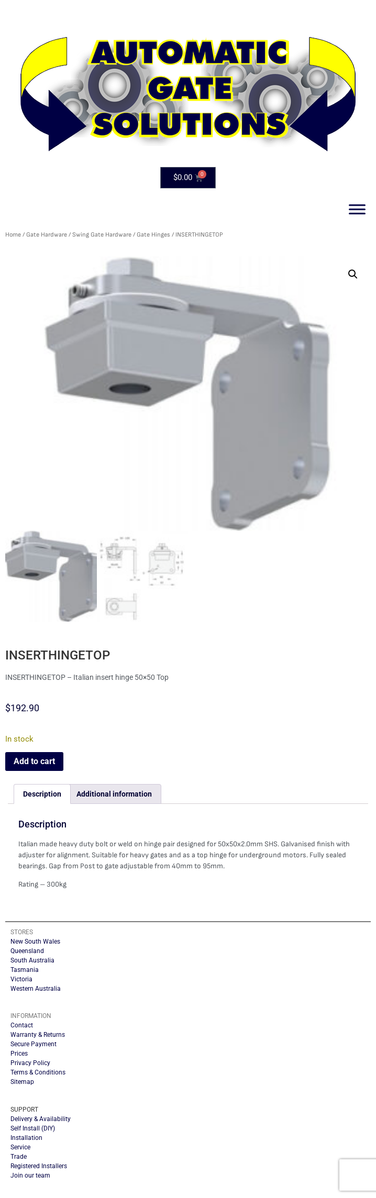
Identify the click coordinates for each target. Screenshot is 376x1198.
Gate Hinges (153, 235)
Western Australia (35, 988)
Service (20, 1147)
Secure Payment (33, 1044)
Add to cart (34, 761)
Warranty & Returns (37, 1034)
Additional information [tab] (114, 794)
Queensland (27, 951)
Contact (21, 1025)
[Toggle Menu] (357, 209)
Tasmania (24, 969)
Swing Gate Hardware (101, 235)
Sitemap (22, 1081)
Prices (19, 1053)
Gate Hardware (46, 235)
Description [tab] (42, 794)
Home (13, 235)
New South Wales (35, 941)
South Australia (32, 960)
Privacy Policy (30, 1063)
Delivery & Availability (40, 1119)
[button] (353, 274)
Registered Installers (38, 1166)
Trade (18, 1156)
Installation (26, 1137)
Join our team (30, 1175)
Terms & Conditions (37, 1072)
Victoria (21, 979)
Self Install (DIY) (32, 1128)
